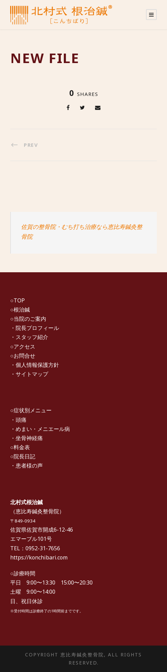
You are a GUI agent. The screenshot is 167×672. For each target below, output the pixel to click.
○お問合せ (22, 355)
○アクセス (22, 346)
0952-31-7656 (42, 548)
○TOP (17, 300)
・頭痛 (18, 419)
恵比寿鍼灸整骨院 (37, 511)
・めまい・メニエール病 (40, 429)
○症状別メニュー (31, 410)
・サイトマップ (29, 374)
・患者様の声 (26, 465)
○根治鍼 (20, 309)
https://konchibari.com (39, 557)
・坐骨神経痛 (26, 438)
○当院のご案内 (28, 318)
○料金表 (20, 447)
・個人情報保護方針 (34, 365)
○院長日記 (22, 456)
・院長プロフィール (34, 328)
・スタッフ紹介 (29, 337)
